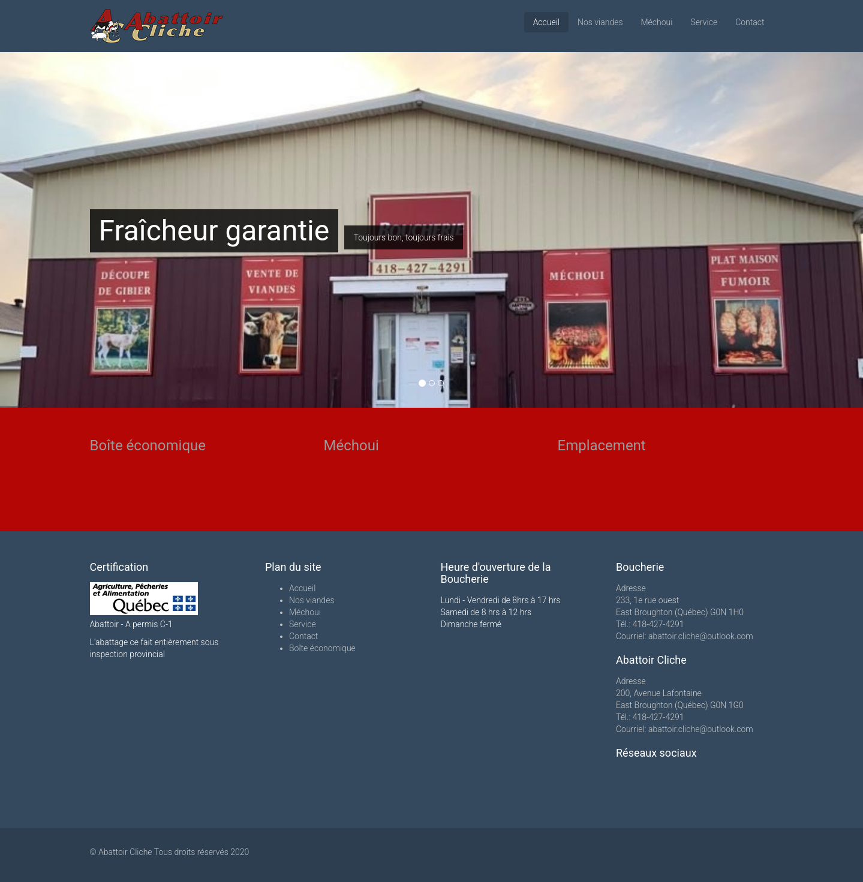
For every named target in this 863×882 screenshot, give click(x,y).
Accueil (546, 22)
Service (703, 22)
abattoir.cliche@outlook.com (700, 636)
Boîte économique (148, 445)
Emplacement (602, 445)
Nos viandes (600, 22)
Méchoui (657, 22)
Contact (749, 22)
